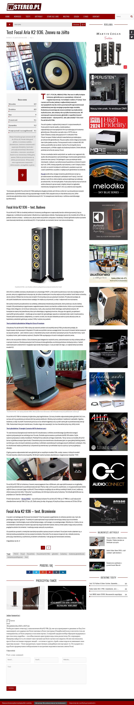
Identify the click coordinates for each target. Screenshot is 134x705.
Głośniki (76, 24)
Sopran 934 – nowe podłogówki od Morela (26, 605)
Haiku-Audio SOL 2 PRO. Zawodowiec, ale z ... (104, 589)
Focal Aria (30, 554)
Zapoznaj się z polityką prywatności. (82, 703)
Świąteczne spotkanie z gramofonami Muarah (114, 564)
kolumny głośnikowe (76, 554)
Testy (28, 16)
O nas (86, 16)
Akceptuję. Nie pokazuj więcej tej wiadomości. (50, 703)
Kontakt (96, 16)
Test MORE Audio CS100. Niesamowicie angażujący (105, 594)
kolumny (63, 554)
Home (7, 16)
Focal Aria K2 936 (43, 554)
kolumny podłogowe (15, 557)
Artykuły (39, 16)
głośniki (55, 554)
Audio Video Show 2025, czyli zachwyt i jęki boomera (116, 551)
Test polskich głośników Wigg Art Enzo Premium (25, 323)
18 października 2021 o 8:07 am (18, 626)
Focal (23, 554)
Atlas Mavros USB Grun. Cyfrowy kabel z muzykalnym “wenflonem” (67, 604)
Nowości (17, 16)
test (26, 557)
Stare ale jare (53, 16)
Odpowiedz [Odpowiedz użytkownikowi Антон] (10, 651)
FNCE (16, 554)
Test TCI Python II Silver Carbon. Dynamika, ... (104, 583)
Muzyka (66, 16)
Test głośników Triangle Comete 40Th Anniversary (26, 428)
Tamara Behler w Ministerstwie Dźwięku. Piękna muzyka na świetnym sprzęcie (117, 540)
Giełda (76, 16)
